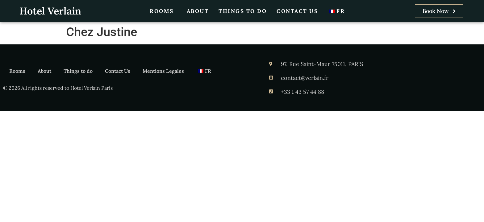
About (198, 11)
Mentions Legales (163, 71)
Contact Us (297, 11)
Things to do (243, 11)
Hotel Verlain (50, 11)
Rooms (163, 11)
